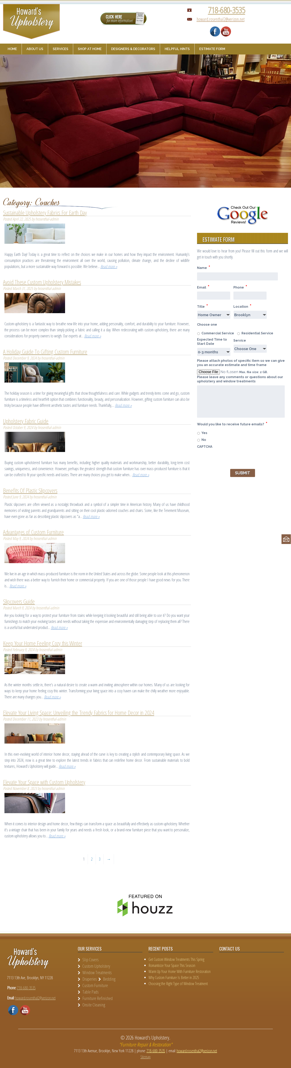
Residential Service (257, 333)
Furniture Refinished (97, 998)
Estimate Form (212, 49)
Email (203, 287)
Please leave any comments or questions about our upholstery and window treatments (240, 379)
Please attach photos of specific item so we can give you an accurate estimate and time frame (241, 363)
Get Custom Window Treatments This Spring (176, 959)
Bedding (109, 979)
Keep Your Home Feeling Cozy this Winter (42, 643)
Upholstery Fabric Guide (25, 421)
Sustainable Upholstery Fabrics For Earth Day (45, 212)
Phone (240, 287)
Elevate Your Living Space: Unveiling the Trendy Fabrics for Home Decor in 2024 (78, 712)
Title (202, 306)
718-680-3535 (226, 10)
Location (242, 306)
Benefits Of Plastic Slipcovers (30, 490)
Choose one (207, 324)
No (203, 440)
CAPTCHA (204, 447)
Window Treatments (97, 972)
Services (60, 49)
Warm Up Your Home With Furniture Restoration (180, 971)
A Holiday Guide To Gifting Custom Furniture (45, 351)
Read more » (108, 266)
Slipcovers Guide (19, 601)
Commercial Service (217, 333)
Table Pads (90, 992)
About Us (34, 49)
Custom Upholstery (96, 966)
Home (12, 49)
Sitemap (145, 1057)
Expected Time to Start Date (212, 342)
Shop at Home (90, 49)
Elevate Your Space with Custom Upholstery (44, 782)
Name (203, 267)
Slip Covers (90, 959)
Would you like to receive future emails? (232, 424)
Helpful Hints (177, 49)
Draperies (89, 979)
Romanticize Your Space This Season (172, 965)
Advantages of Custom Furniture (33, 532)
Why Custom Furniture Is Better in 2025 (174, 977)
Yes (204, 433)
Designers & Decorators (133, 49)
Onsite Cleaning (93, 1005)
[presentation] (227, 459)
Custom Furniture (95, 985)
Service (239, 340)
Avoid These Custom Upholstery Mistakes (42, 282)
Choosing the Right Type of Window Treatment (178, 983)
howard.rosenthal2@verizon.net (221, 19)
